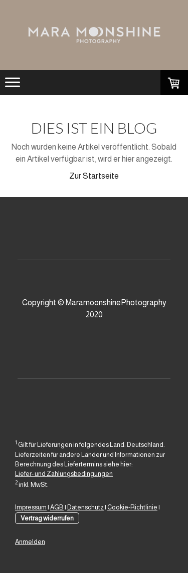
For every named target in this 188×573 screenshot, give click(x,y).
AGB (57, 507)
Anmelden (30, 541)
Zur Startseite (94, 176)
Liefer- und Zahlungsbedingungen (64, 473)
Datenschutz (85, 507)
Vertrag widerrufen (47, 518)
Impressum (31, 507)
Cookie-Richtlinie (132, 507)
